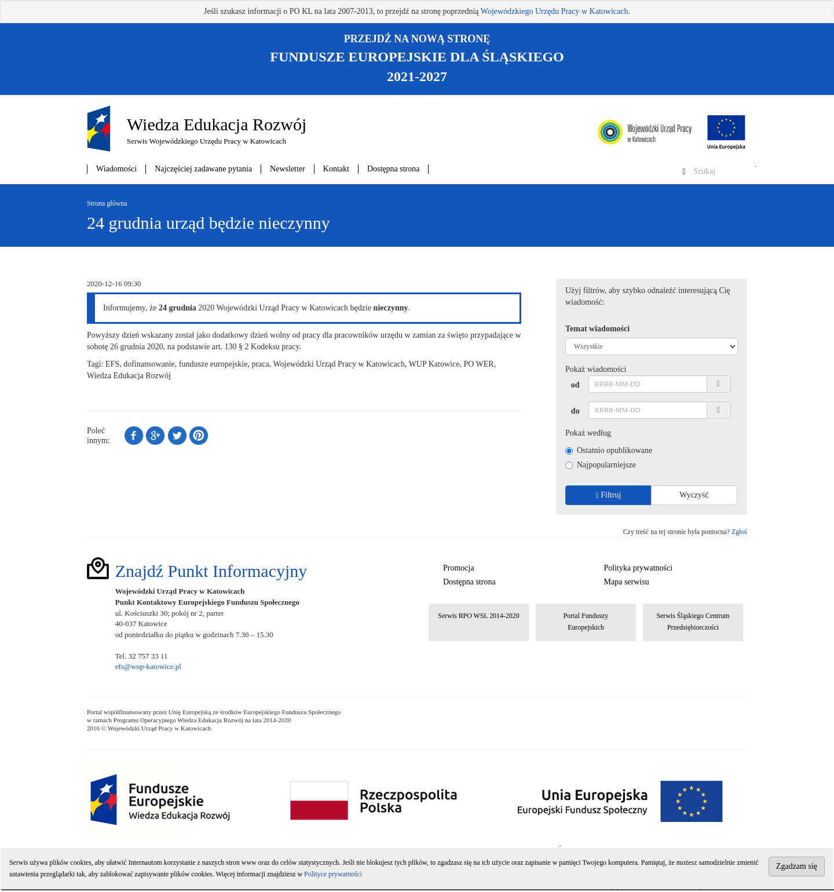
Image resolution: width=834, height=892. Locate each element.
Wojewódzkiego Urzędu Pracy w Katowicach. (555, 11)
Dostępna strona (393, 168)
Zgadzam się (796, 866)
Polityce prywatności (333, 874)
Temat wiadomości (597, 328)
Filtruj (608, 495)
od (575, 385)
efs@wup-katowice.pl (148, 666)
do (575, 411)
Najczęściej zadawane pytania (203, 168)
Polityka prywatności (638, 568)
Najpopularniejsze (600, 464)
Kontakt (336, 168)
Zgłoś (739, 532)
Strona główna (107, 203)
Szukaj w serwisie (755, 166)
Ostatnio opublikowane (608, 450)
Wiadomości (116, 168)
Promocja (458, 568)
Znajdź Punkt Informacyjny (211, 570)
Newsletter (287, 168)
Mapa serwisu (626, 581)
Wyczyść (693, 495)
